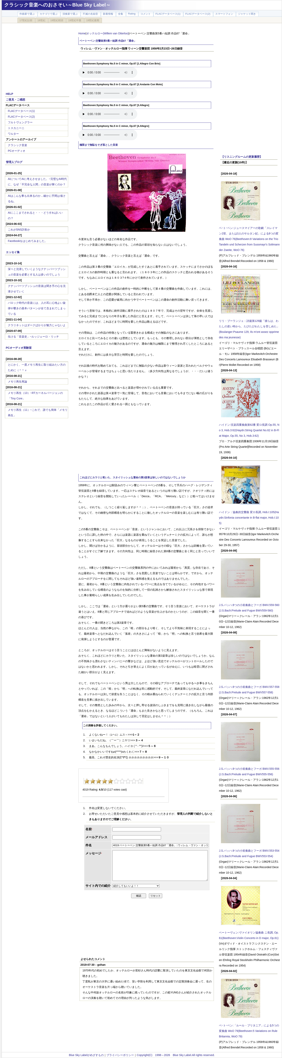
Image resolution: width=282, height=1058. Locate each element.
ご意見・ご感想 (15, 99)
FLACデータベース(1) (21, 111)
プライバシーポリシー (120, 1055)
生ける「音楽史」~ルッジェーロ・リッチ (33, 336)
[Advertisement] (37, 55)
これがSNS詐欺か (19, 229)
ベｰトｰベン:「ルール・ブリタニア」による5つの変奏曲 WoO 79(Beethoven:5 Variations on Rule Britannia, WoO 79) (249, 1031)
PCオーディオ (16, 150)
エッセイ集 (13, 252)
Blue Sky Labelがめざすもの (86, 1055)
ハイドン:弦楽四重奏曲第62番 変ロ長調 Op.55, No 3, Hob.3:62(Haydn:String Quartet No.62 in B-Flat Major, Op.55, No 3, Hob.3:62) (249, 430)
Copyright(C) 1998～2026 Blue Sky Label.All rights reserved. (176, 1055)
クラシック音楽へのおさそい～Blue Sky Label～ (57, 4)
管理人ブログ (14, 162)
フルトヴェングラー (20, 122)
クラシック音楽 (17, 145)
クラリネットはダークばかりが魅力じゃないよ (37, 325)
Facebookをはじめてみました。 (27, 241)
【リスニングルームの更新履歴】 (241, 156)
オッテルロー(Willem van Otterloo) (107, 33)
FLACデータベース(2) (21, 116)
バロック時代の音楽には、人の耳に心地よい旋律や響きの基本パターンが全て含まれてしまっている (37, 308)
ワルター (13, 133)
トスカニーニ (16, 128)
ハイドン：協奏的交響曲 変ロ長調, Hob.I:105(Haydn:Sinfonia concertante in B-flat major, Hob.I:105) (249, 518)
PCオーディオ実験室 (19, 347)
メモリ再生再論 (17, 381)
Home (82, 33)
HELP (9, 93)
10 (140, 781)
